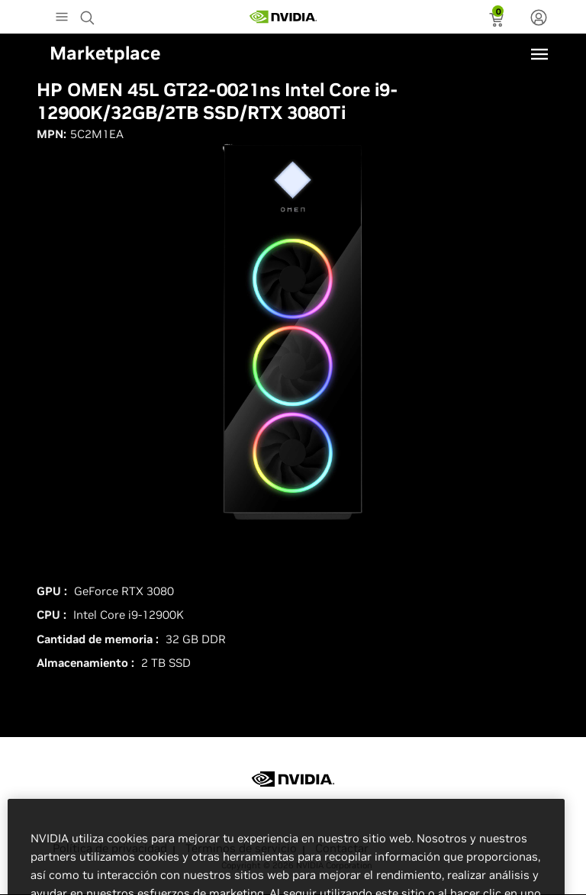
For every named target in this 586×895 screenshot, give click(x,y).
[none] (539, 19)
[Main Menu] (62, 18)
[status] (497, 21)
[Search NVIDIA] (89, 13)
